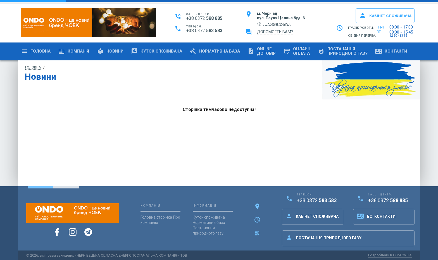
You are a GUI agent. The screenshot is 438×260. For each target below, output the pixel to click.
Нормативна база (223, 51)
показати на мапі (277, 23)
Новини (114, 51)
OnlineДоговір (272, 51)
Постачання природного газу (323, 237)
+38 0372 (204, 18)
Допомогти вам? (275, 32)
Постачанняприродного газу (356, 51)
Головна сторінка (156, 217)
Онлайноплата (309, 51)
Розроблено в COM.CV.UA (390, 255)
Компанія (76, 51)
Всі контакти (376, 216)
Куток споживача (162, 51)
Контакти (407, 51)
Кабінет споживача (384, 15)
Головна (36, 51)
